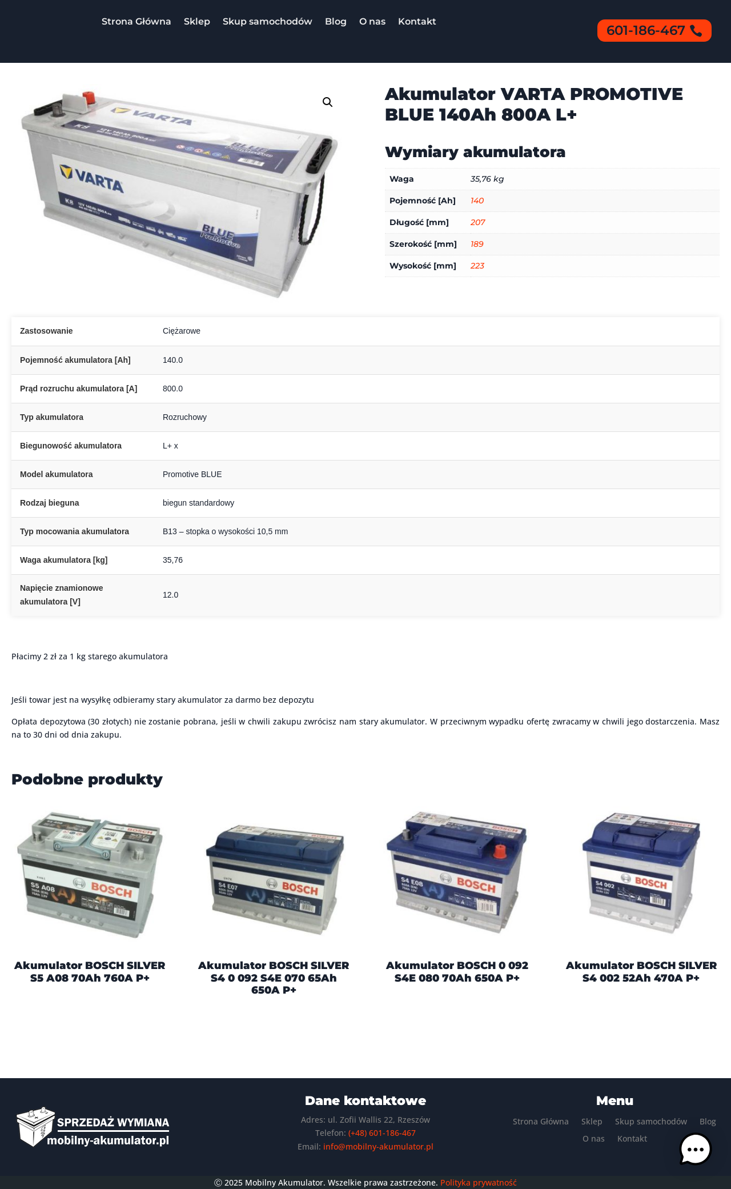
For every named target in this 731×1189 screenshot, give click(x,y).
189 (477, 244)
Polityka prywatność (478, 1182)
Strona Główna (136, 21)
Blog (336, 21)
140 (477, 200)
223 (477, 266)
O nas (372, 21)
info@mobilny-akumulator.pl (378, 1146)
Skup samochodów (267, 21)
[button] (328, 102)
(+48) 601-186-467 (382, 1132)
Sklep (197, 21)
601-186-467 (646, 30)
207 (478, 222)
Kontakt (417, 21)
